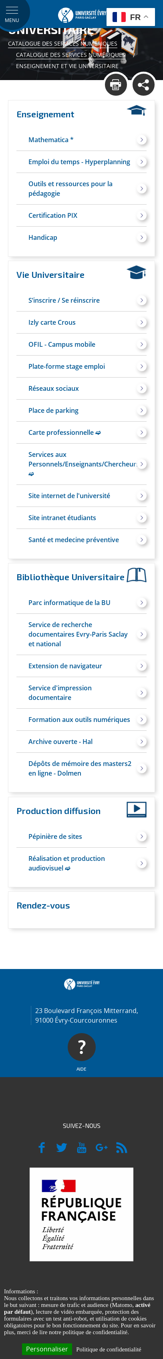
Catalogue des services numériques (62, 43)
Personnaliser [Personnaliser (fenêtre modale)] (47, 1349)
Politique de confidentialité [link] (108, 1349)
